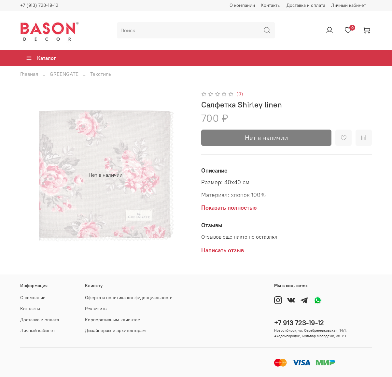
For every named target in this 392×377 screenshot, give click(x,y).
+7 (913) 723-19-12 (39, 5)
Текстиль (100, 74)
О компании (242, 5)
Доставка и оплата (306, 5)
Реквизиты (96, 309)
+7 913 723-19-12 (299, 322)
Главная (29, 74)
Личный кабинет (348, 5)
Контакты (271, 5)
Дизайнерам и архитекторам (115, 330)
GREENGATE (64, 74)
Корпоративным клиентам (113, 320)
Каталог (41, 58)
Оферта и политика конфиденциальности (129, 297)
